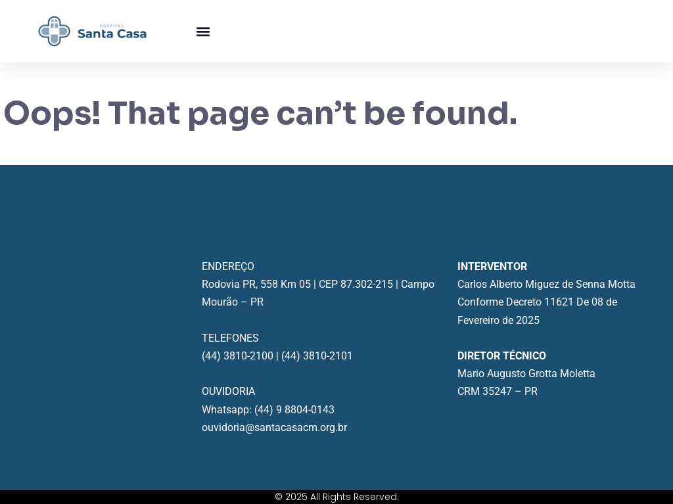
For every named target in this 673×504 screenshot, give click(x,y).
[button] (203, 31)
